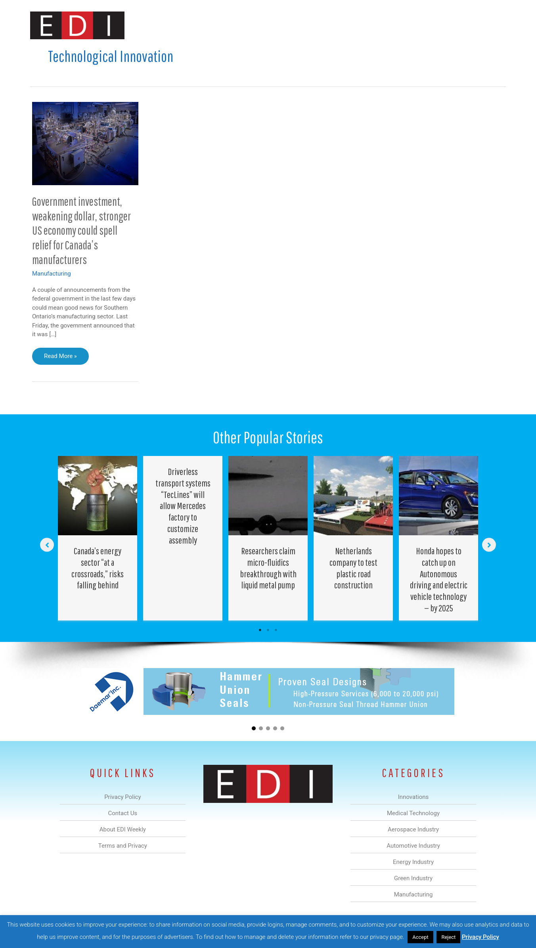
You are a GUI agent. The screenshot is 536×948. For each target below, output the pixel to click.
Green (355, 25)
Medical (212, 25)
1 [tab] (260, 630)
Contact (464, 25)
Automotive (288, 25)
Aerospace (247, 25)
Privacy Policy (480, 936)
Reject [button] (448, 937)
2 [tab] (268, 630)
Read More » (63, 358)
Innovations (175, 25)
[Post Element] (97, 538)
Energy (325, 25)
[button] (493, 25)
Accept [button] (420, 937)
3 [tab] (276, 630)
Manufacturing (393, 25)
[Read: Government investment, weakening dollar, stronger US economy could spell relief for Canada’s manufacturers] (85, 143)
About (432, 25)
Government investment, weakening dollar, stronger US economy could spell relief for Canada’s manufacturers (81, 230)
